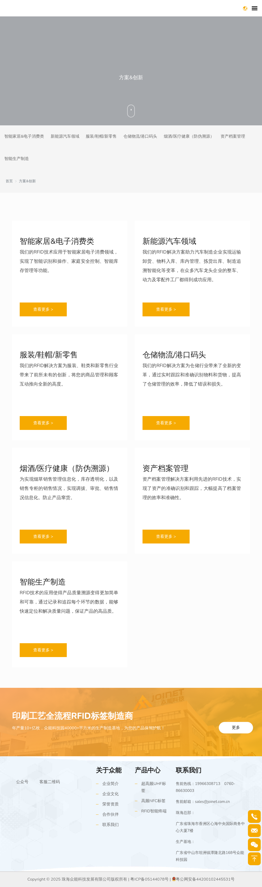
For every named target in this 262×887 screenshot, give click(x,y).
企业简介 (110, 784)
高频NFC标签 (153, 801)
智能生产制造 (16, 159)
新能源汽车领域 (65, 136)
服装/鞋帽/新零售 (101, 136)
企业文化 (110, 794)
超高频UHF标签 (153, 787)
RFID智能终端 (154, 811)
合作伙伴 (110, 814)
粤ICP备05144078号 (149, 879)
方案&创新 (27, 181)
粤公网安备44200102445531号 (205, 879)
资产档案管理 (233, 136)
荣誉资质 (110, 804)
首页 (9, 181)
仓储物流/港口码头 (140, 136)
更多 (236, 727)
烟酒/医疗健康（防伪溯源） (189, 136)
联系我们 (110, 825)
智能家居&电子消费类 (24, 136)
